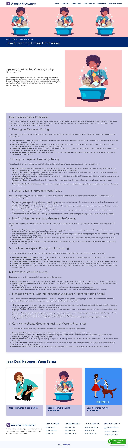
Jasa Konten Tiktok (90, 430)
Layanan (14, 39)
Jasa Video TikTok (70, 427)
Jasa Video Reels (70, 430)
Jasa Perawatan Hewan (26, 39)
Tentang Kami (101, 4)
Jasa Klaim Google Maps (111, 431)
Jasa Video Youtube (70, 433)
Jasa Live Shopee (50, 427)
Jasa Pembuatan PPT (91, 433)
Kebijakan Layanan (115, 4)
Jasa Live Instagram (51, 430)
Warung (64, 444)
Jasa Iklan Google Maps (111, 434)
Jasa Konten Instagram (91, 427)
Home (57, 4)
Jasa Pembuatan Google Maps (111, 428)
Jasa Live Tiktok (50, 433)
